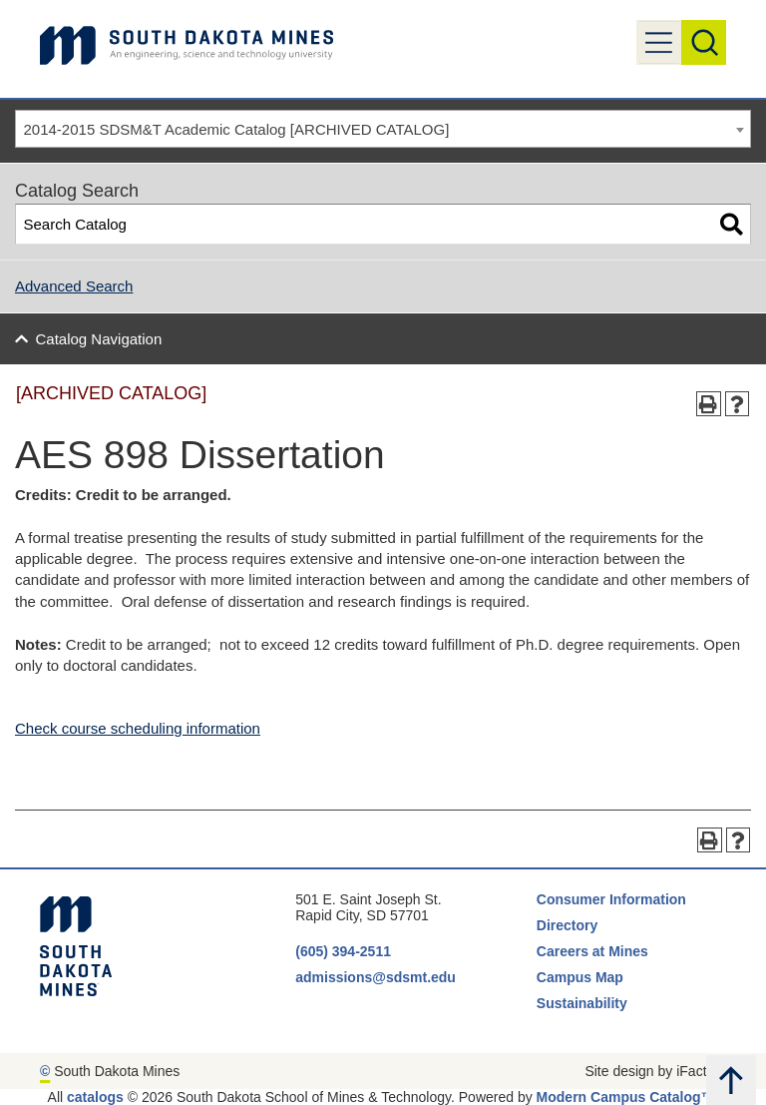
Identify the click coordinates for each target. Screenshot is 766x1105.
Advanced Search (74, 285)
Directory (567, 925)
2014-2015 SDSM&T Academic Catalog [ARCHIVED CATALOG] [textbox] (237, 129)
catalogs (95, 1097)
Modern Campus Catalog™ (626, 1097)
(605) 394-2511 (343, 951)
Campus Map (580, 977)
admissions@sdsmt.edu (375, 977)
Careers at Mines (592, 951)
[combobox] (383, 129)
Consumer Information (611, 899)
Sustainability (584, 1003)
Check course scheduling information (137, 728)
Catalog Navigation (99, 338)
